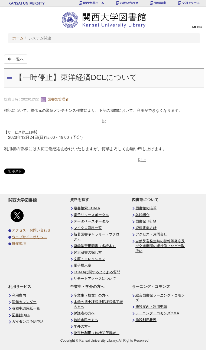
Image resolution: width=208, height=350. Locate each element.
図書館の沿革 (146, 208)
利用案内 (19, 295)
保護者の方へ (84, 313)
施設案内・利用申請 (151, 307)
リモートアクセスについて (95, 279)
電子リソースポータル (91, 215)
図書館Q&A (21, 315)
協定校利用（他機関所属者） (96, 333)
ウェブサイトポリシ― (29, 237)
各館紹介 (142, 215)
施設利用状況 (146, 320)
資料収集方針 (146, 228)
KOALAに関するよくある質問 (97, 272)
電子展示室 (82, 265)
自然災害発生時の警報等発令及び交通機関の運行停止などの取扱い (160, 246)
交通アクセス (191, 3)
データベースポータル (91, 221)
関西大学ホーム (94, 3)
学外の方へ (82, 326)
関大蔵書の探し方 (88, 252)
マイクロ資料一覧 (88, 228)
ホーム (18, 38)
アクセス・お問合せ (151, 234)
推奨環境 (19, 243)
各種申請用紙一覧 (26, 308)
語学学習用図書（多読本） (95, 246)
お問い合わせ (129, 3)
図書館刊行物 (146, 221)
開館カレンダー (24, 302)
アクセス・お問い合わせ (31, 230)
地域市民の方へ (86, 320)
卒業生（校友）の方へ (91, 295)
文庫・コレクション (89, 259)
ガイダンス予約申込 (28, 322)
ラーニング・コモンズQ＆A (157, 313)
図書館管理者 (55, 99)
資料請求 (160, 3)
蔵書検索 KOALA (87, 208)
